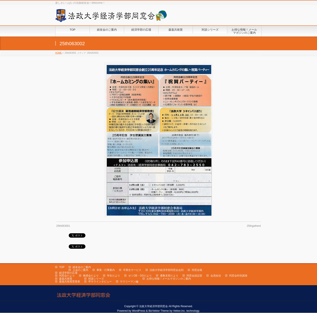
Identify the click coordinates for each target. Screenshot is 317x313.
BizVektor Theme (158, 310)
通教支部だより (169, 275)
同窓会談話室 (194, 275)
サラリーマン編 (129, 281)
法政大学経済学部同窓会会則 (167, 270)
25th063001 (63, 225)
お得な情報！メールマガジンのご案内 (169, 278)
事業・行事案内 (106, 270)
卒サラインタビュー (100, 281)
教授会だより (91, 275)
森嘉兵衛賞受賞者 (69, 281)
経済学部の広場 (68, 272)
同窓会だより (67, 275)
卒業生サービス (132, 270)
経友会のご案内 (82, 267)
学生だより (113, 275)
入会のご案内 (80, 270)
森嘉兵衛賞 (65, 278)
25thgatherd (254, 225)
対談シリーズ (96, 278)
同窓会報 (197, 270)
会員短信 (215, 275)
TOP (61, 267)
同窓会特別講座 (238, 275)
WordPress (138, 310)
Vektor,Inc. (179, 310)
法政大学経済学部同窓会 (153, 306)
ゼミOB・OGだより (140, 275)
